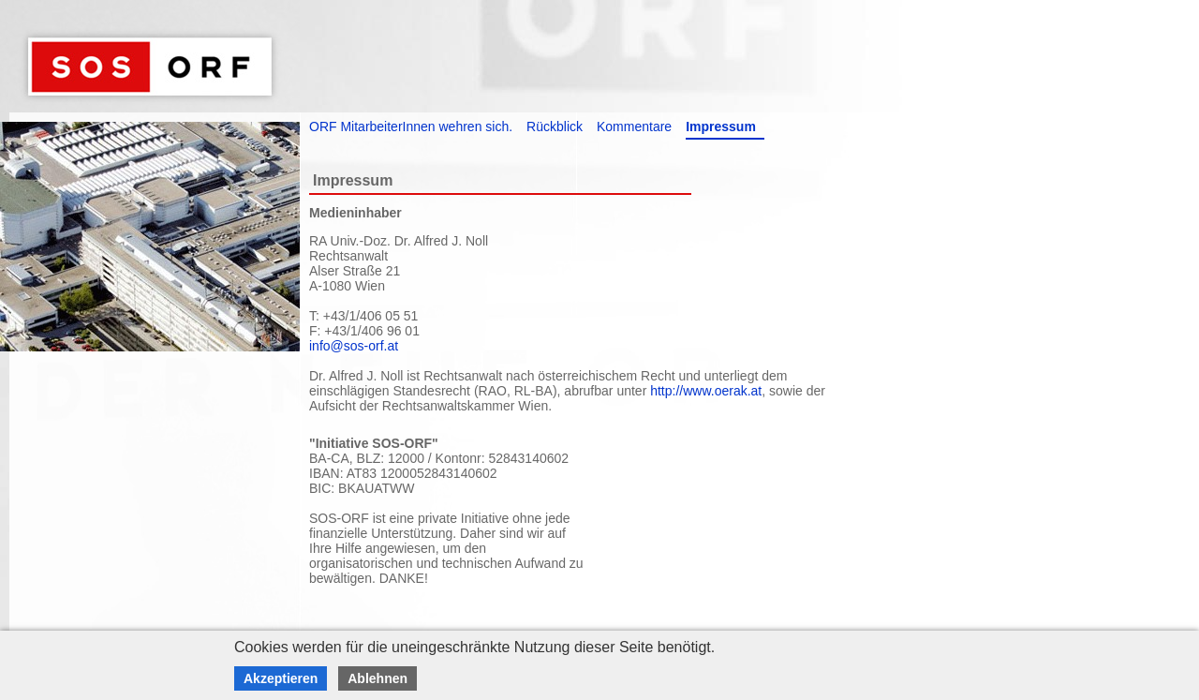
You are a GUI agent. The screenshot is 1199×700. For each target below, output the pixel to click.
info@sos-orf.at (353, 345)
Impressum (721, 126)
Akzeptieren (281, 678)
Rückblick (554, 126)
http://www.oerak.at (706, 390)
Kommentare (634, 126)
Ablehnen (377, 678)
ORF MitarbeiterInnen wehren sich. (410, 126)
